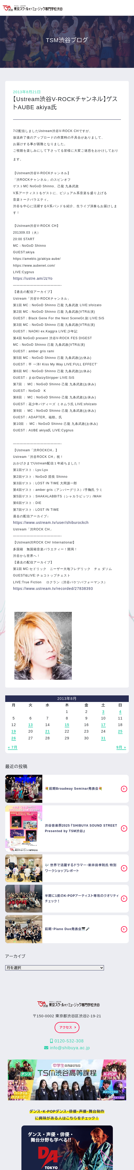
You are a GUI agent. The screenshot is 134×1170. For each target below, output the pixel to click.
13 (30, 725)
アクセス (68, 1027)
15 (67, 725)
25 (120, 731)
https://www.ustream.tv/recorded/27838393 (53, 588)
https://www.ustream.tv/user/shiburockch (51, 522)
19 (13, 731)
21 (47, 731)
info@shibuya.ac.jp (67, 1048)
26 (13, 738)
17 (103, 725)
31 (103, 738)
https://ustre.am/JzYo (33, 278)
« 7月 (13, 747)
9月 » (121, 747)
